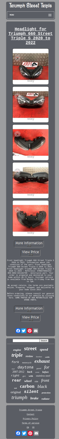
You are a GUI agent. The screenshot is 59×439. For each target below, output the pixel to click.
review (29, 356)
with (31, 376)
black (42, 386)
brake (34, 398)
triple (17, 355)
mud (13, 369)
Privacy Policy (30, 419)
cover (37, 372)
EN (28, 427)
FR (33, 427)
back (29, 371)
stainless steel (43, 375)
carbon (27, 386)
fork (15, 362)
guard (38, 368)
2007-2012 (18, 371)
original (16, 392)
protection (46, 393)
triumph (19, 397)
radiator (45, 399)
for (46, 367)
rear (16, 380)
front (45, 380)
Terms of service (30, 423)
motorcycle (26, 363)
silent (31, 392)
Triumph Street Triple (30, 410)
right (15, 375)
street (30, 348)
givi (24, 376)
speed (44, 349)
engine (17, 349)
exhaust (42, 361)
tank (15, 388)
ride (36, 381)
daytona (25, 367)
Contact (30, 414)
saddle (47, 357)
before (45, 372)
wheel (28, 381)
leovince (39, 357)
